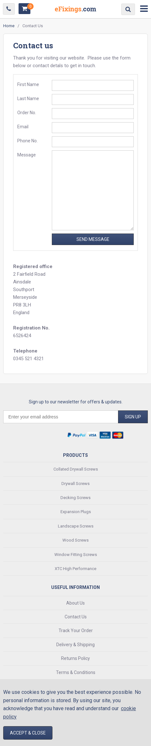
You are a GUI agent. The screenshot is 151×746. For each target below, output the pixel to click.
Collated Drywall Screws (75, 469)
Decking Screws (75, 497)
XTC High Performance (75, 568)
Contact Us (76, 616)
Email (22, 126)
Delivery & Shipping (75, 644)
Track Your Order (76, 630)
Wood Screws (75, 540)
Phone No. (27, 140)
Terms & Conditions (75, 672)
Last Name (28, 98)
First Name (28, 84)
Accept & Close (28, 732)
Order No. (26, 112)
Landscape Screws (75, 526)
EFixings (75, 10)
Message (26, 154)
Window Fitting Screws (75, 554)
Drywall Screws (75, 483)
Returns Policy (75, 658)
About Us (75, 603)
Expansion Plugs (75, 511)
